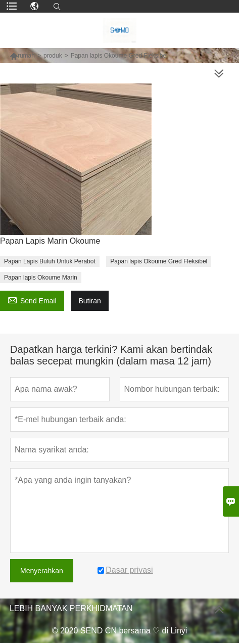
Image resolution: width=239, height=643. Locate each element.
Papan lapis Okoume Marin (40, 277)
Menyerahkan (41, 571)
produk (52, 55)
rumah (26, 55)
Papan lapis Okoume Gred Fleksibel (158, 261)
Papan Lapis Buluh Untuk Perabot (49, 261)
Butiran (89, 301)
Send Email (32, 299)
